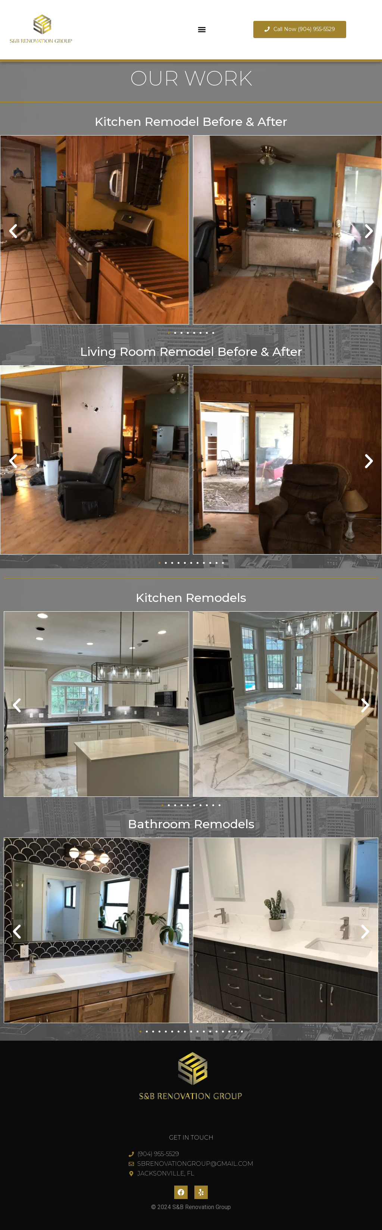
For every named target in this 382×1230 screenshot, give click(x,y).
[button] (202, 30)
